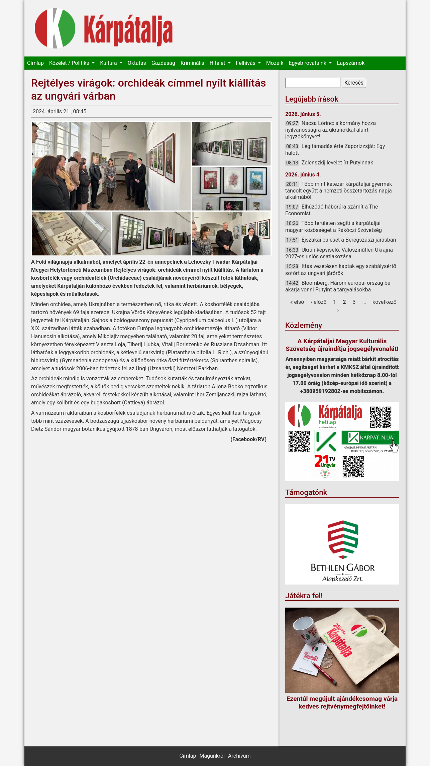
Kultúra (109, 63)
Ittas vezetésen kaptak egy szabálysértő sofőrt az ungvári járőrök (340, 269)
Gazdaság (163, 63)
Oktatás (137, 63)
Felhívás (246, 63)
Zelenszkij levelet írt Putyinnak (337, 162)
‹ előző (318, 302)
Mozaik (275, 63)
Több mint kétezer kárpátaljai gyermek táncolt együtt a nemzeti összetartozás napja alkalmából (338, 190)
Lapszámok (350, 63)
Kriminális (192, 63)
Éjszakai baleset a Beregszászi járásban (349, 240)
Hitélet (218, 63)
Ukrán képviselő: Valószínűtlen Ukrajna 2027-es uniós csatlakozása (339, 253)
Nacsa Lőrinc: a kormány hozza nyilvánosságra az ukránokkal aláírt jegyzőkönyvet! (330, 129)
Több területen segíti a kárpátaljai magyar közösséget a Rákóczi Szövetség (333, 226)
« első (297, 302)
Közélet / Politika (70, 63)
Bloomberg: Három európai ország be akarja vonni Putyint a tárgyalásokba (337, 286)
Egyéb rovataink (308, 63)
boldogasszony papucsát (143, 320)
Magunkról (212, 756)
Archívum (239, 756)
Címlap (35, 63)
